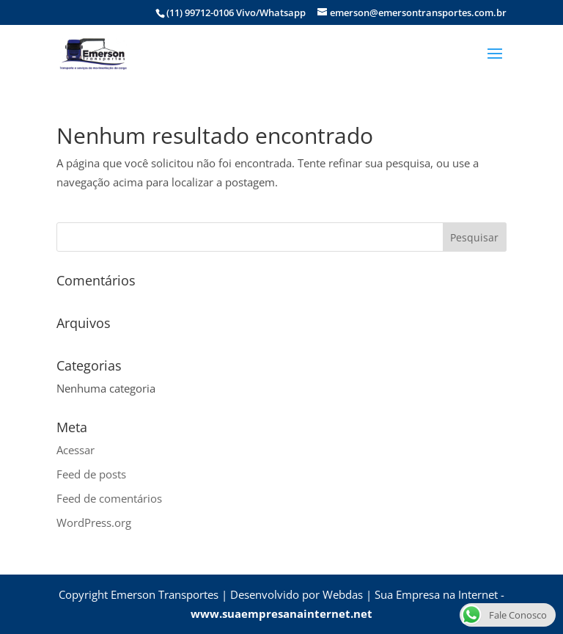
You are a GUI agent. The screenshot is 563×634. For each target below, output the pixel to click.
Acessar (75, 449)
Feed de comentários (109, 498)
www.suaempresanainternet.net (281, 613)
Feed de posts (91, 474)
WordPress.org (93, 522)
